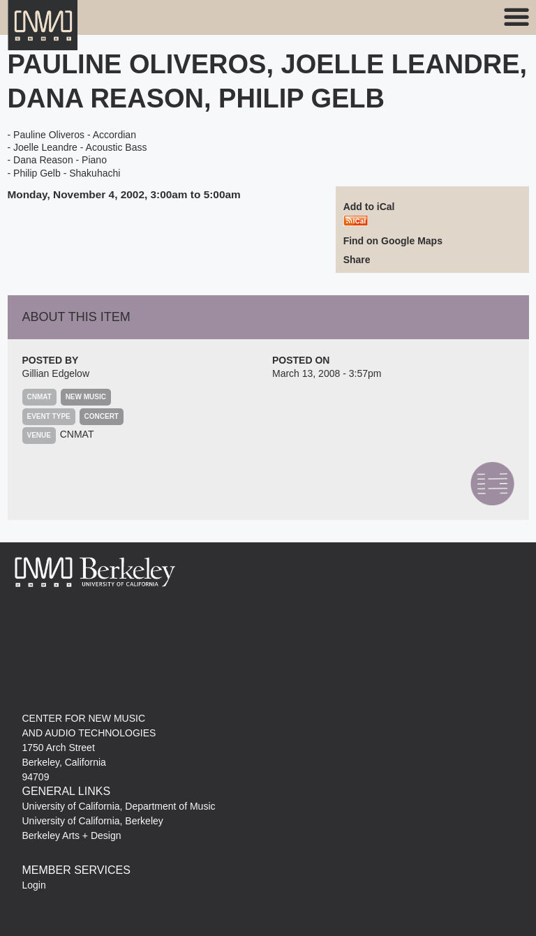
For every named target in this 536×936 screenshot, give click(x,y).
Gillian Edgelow (56, 373)
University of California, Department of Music (119, 806)
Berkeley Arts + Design (71, 835)
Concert (101, 416)
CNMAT (77, 434)
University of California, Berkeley (92, 820)
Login (34, 885)
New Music (86, 397)
